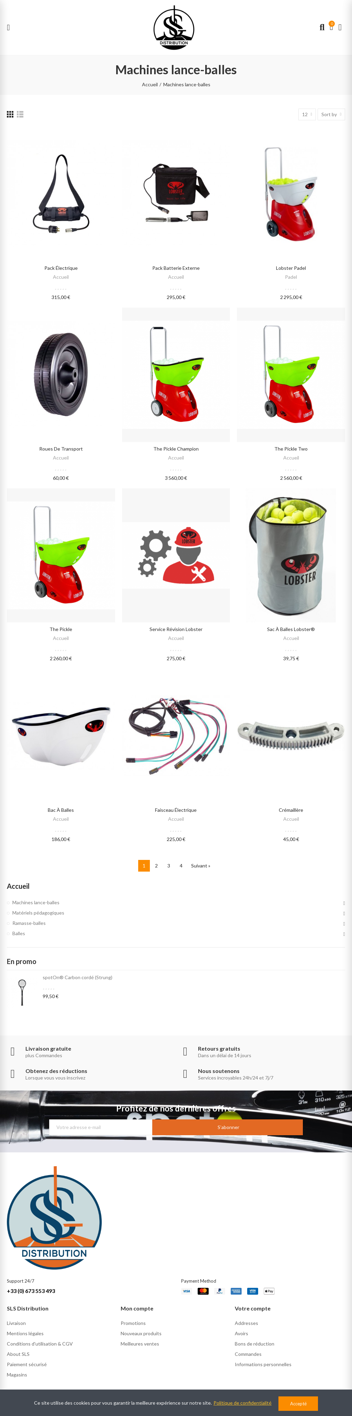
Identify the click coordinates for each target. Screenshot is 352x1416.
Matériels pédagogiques (38, 913)
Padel (291, 277)
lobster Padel (291, 268)
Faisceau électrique (176, 810)
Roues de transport (61, 449)
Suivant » (200, 866)
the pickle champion (176, 449)
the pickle (61, 629)
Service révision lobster (176, 629)
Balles (18, 933)
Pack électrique (61, 268)
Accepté (298, 1403)
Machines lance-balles (35, 902)
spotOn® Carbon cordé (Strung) (77, 977)
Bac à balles (61, 810)
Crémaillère (291, 810)
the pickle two (291, 449)
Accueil (61, 277)
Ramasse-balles (29, 923)
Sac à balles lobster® (291, 629)
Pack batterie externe (176, 268)
